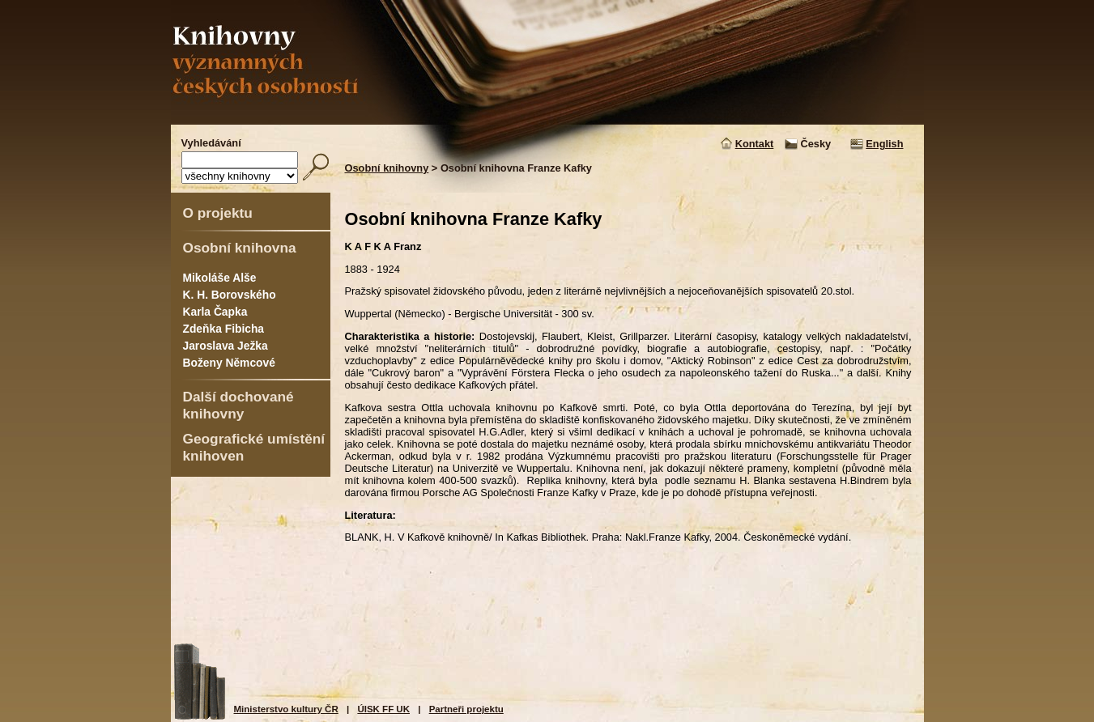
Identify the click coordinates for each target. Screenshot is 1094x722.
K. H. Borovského (229, 294)
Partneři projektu (466, 709)
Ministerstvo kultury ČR (286, 709)
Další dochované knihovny (238, 405)
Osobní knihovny (387, 168)
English (884, 144)
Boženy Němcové (229, 362)
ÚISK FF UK (383, 709)
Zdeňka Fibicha (224, 328)
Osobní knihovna (239, 248)
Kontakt (754, 144)
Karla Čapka (215, 311)
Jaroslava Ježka (225, 345)
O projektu (218, 213)
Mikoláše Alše (220, 277)
